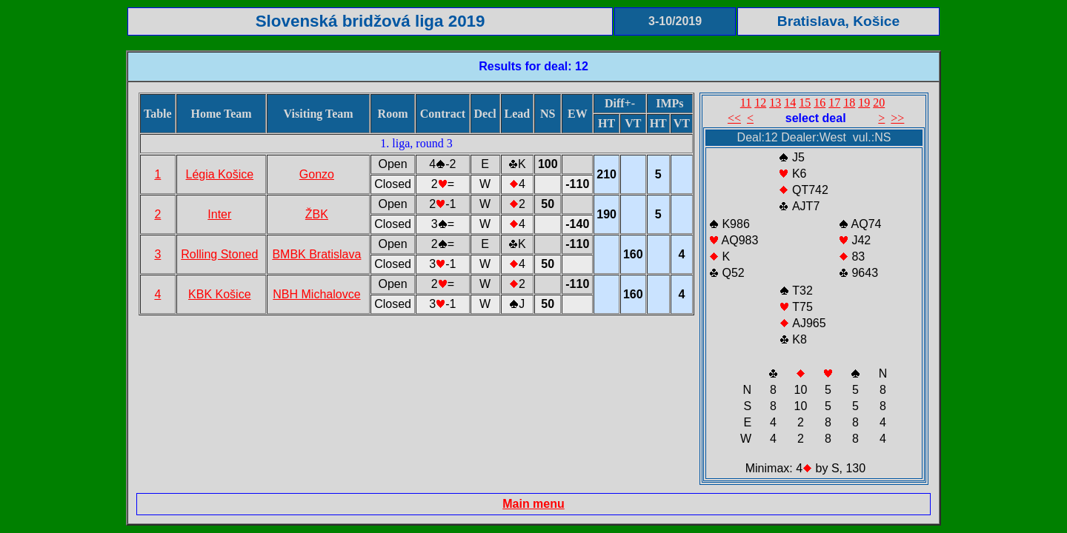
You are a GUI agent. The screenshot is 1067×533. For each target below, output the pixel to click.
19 (864, 102)
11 (745, 102)
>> (897, 118)
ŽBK (316, 214)
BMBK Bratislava (316, 254)
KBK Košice (219, 294)
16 (819, 102)
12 (760, 102)
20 (879, 102)
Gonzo (316, 174)
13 (775, 102)
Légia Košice (220, 174)
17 (834, 102)
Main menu (533, 503)
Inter (219, 214)
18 (849, 102)
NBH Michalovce (316, 294)
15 (805, 102)
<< (734, 118)
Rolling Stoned (219, 254)
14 (790, 102)
